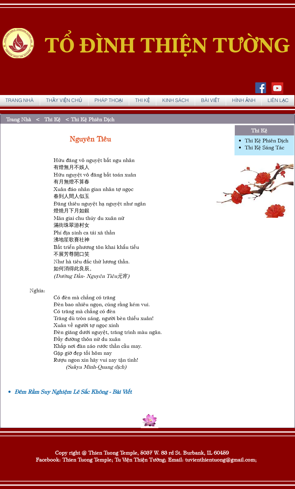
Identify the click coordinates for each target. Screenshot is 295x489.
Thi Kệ (259, 130)
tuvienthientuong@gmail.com (220, 459)
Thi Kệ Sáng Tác (264, 147)
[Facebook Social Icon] (260, 87)
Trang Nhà (20, 119)
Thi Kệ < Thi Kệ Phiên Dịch (79, 119)
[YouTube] (277, 88)
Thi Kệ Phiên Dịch (266, 140)
